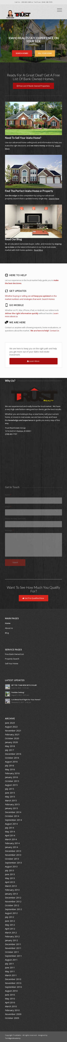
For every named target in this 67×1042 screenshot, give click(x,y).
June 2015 (10, 792)
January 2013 (11, 893)
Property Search (12, 658)
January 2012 (11, 940)
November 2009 (13, 1014)
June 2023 (10, 722)
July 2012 (9, 917)
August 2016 (11, 761)
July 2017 (9, 750)
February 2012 (12, 936)
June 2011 (10, 967)
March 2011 (11, 975)
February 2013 (12, 889)
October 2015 (12, 781)
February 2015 (12, 804)
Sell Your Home (45, 53)
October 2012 (12, 905)
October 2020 (12, 738)
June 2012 (10, 920)
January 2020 (11, 742)
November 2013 (13, 854)
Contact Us (54, 330)
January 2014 (11, 847)
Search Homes (22, 53)
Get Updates (17, 290)
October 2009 (12, 1018)
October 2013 (12, 858)
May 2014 (10, 831)
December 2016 (13, 753)
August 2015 (11, 784)
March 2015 (11, 800)
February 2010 (12, 1010)
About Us (9, 628)
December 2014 (13, 812)
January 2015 (11, 808)
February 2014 (12, 843)
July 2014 (9, 827)
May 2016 (10, 769)
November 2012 (13, 901)
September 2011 (13, 955)
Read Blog (38, 250)
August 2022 (11, 726)
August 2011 (11, 959)
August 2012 (11, 913)
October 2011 (12, 952)
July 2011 (9, 963)
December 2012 (13, 897)
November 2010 (13, 983)
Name (8, 495)
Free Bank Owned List (14, 654)
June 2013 (10, 874)
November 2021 (13, 730)
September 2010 (13, 986)
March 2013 (11, 885)
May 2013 (10, 878)
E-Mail (8, 507)
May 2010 (10, 998)
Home (7, 623)
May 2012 (10, 924)
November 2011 (13, 948)
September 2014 (13, 819)
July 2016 (9, 765)
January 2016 (11, 777)
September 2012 (13, 909)
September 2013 (13, 862)
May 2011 (10, 971)
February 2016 (12, 773)
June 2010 (10, 994)
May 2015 (10, 796)
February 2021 (12, 734)
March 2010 (11, 1006)
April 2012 (10, 928)
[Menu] (58, 10)
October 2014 (12, 816)
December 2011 (13, 944)
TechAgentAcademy (12, 1038)
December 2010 (13, 979)
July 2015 (9, 788)
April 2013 (10, 882)
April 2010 (10, 1002)
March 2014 (11, 839)
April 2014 (10, 835)
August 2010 (11, 990)
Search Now (54, 198)
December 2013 (13, 851)
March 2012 (11, 932)
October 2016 (12, 757)
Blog (7, 633)
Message (9, 530)
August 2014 (11, 823)
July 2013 (9, 870)
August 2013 (11, 866)
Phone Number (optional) (15, 518)
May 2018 (10, 746)
